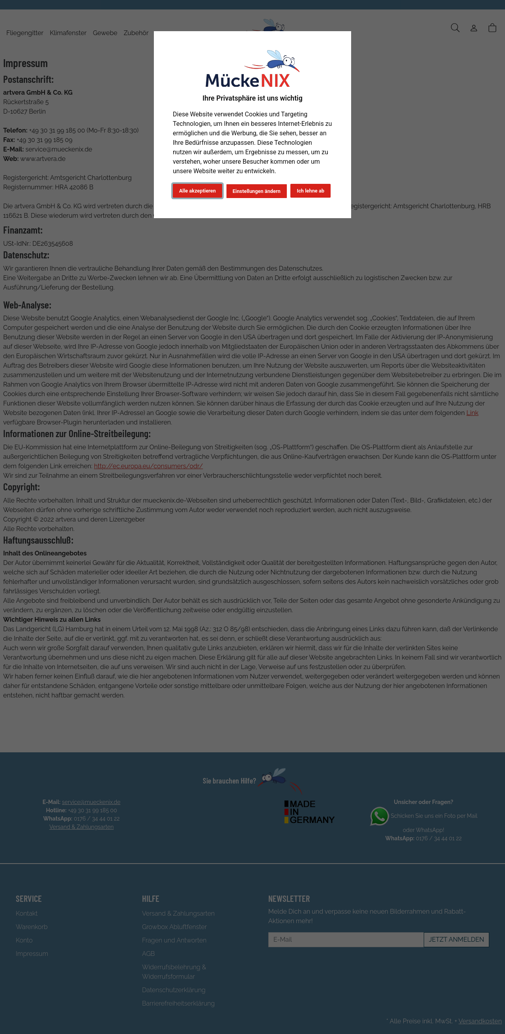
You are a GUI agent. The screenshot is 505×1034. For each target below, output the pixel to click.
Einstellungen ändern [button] (256, 191)
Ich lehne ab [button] (310, 191)
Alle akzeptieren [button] (197, 191)
